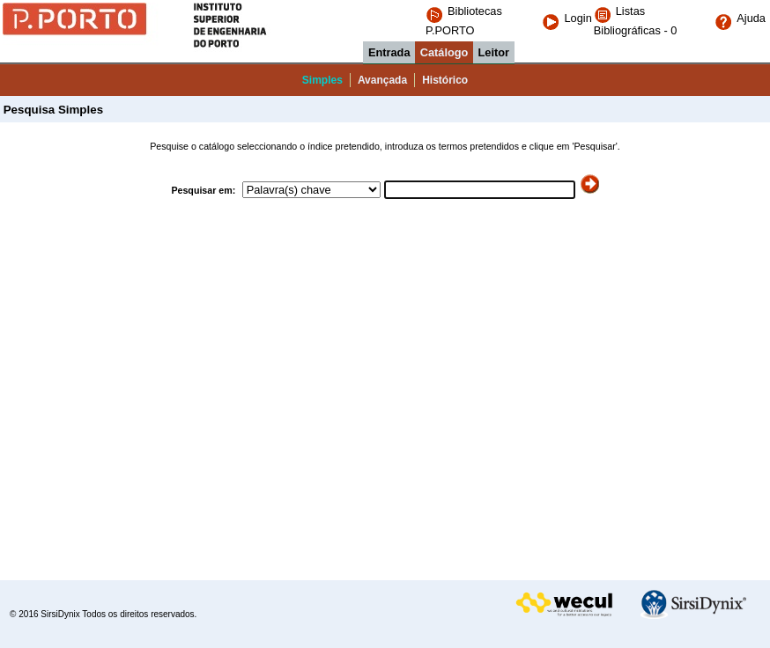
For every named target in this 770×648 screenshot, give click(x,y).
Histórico (445, 80)
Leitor (494, 52)
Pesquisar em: (204, 190)
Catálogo (444, 52)
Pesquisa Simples (51, 109)
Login (566, 18)
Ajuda (740, 18)
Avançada (382, 80)
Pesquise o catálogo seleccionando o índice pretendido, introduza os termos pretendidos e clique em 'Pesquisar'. (385, 146)
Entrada (389, 52)
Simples (322, 80)
